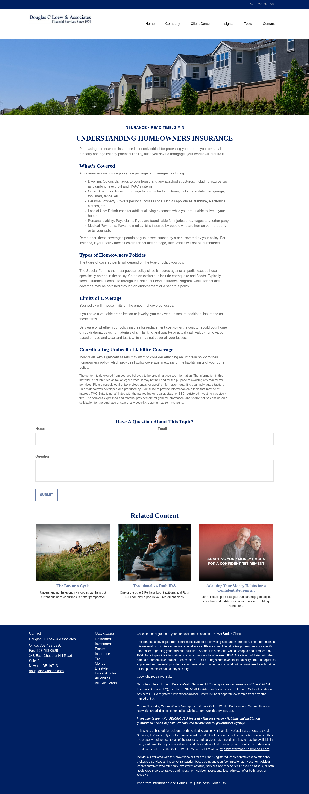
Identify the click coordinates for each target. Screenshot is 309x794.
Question (42, 456)
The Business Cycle (72, 585)
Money (100, 663)
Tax (97, 658)
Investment (103, 644)
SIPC (197, 689)
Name (40, 429)
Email (162, 429)
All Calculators (106, 683)
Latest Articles (106, 673)
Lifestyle (101, 668)
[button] (172, 24)
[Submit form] (46, 495)
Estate (100, 649)
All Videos (102, 678)
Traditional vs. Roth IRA (154, 585)
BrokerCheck (232, 634)
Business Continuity (211, 783)
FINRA (187, 689)
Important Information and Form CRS (165, 783)
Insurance (102, 654)
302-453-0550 (262, 4)
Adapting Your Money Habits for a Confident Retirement (236, 587)
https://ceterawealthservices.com (244, 749)
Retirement (103, 639)
